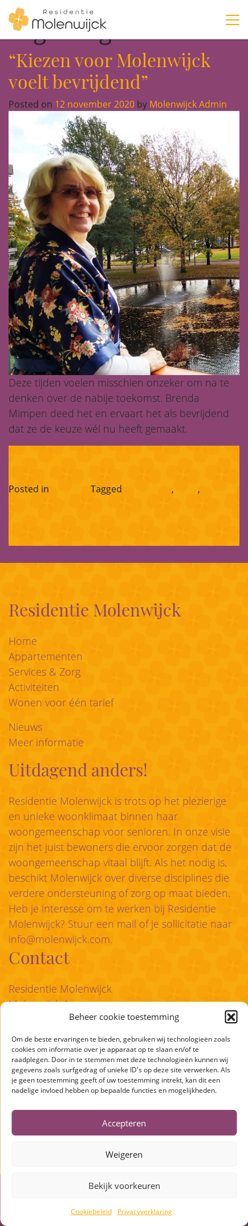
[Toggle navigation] (232, 20)
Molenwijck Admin (187, 104)
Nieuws (25, 727)
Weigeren (124, 1154)
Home (23, 641)
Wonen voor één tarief (61, 702)
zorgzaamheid (39, 502)
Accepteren (124, 1123)
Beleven (68, 489)
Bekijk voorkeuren (124, 1185)
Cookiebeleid (91, 1211)
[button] (231, 1016)
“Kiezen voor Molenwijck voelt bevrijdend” (110, 70)
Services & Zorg (44, 671)
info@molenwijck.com (59, 939)
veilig (187, 489)
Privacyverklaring (144, 1211)
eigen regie (148, 489)
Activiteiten (34, 687)
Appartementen (46, 656)
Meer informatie (46, 742)
